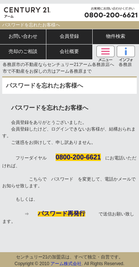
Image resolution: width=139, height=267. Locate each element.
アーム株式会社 (66, 263)
